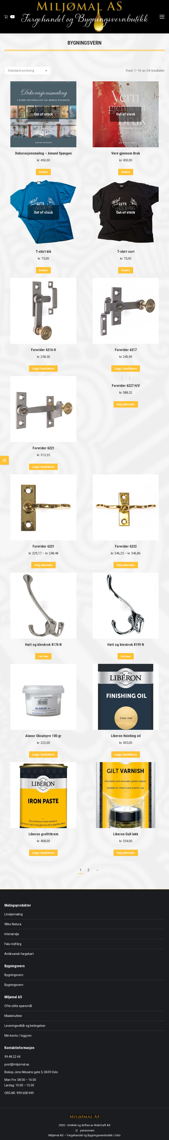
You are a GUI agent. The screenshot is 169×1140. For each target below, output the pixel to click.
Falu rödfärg (12, 944)
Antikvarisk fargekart (19, 954)
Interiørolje (11, 934)
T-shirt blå (43, 251)
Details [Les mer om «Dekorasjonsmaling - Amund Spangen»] (43, 172)
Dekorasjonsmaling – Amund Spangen (43, 153)
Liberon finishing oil (126, 736)
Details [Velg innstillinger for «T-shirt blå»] (43, 270)
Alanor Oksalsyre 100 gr (43, 736)
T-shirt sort (125, 251)
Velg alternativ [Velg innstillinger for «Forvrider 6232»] (126, 565)
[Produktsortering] (27, 70)
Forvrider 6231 (43, 546)
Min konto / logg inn (17, 1035)
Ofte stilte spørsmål (18, 1006)
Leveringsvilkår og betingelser (25, 1025)
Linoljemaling (13, 914)
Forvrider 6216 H (43, 350)
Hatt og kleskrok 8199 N (125, 645)
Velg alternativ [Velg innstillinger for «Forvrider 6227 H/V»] (126, 404)
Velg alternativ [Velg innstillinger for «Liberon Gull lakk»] (126, 852)
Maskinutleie (13, 1016)
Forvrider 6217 (126, 350)
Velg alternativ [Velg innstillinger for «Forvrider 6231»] (43, 565)
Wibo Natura (12, 924)
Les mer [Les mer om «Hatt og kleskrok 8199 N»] (126, 656)
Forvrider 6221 (43, 448)
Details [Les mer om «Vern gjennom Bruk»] (125, 172)
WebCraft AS (102, 1125)
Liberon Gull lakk (125, 834)
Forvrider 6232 (126, 546)
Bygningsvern (13, 975)
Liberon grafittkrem (43, 834)
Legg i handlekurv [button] (43, 368)
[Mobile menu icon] (162, 16)
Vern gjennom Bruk (125, 153)
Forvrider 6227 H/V (126, 386)
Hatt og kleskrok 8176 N (43, 645)
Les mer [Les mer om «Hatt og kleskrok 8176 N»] (43, 656)
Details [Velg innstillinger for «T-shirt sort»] (125, 270)
